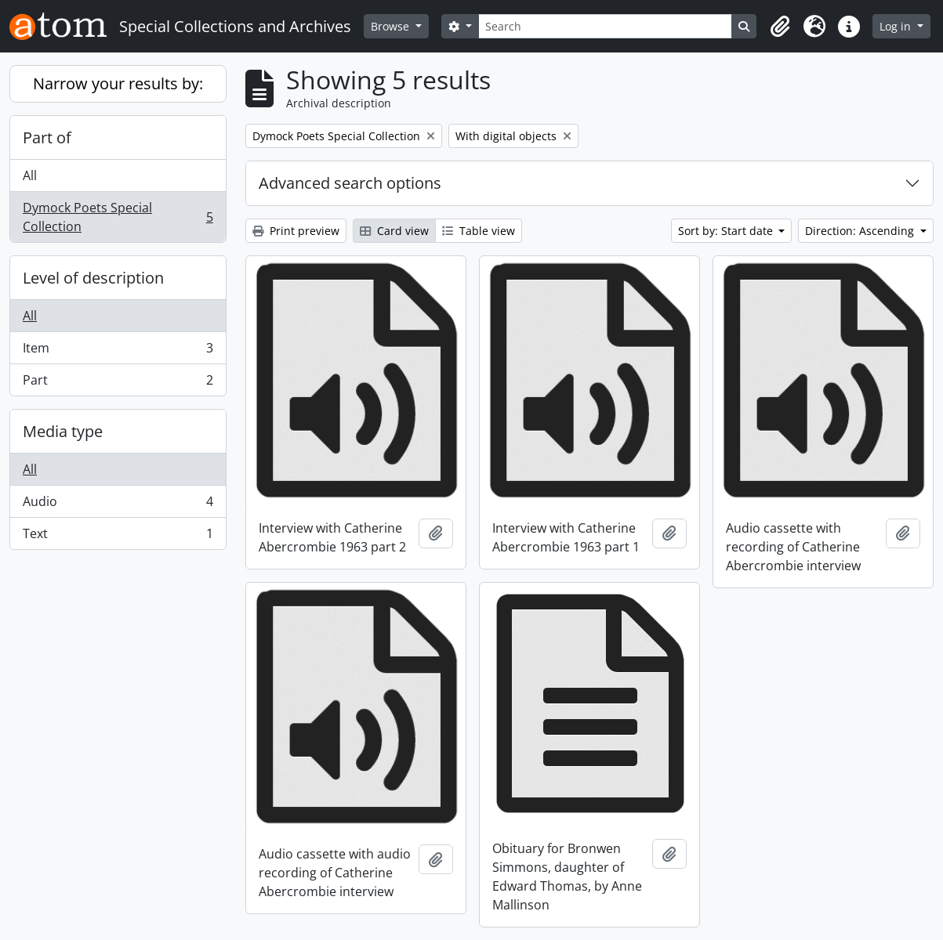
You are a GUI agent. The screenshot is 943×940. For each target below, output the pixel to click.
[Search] (605, 26)
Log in (897, 26)
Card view (394, 230)
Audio (117, 505)
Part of (47, 137)
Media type (63, 431)
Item (117, 351)
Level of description (93, 277)
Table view (478, 230)
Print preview (295, 230)
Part (117, 383)
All (30, 175)
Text (117, 536)
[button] (780, 26)
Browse (391, 26)
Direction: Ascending (861, 230)
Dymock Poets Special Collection (117, 217)
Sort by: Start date (727, 230)
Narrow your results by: (118, 83)
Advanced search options (350, 182)
